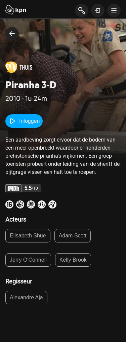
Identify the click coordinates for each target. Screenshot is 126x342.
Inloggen (24, 121)
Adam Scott (73, 235)
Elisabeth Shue (28, 235)
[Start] (16, 10)
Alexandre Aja (26, 297)
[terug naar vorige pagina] (12, 33)
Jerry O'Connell (28, 260)
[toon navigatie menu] (114, 10)
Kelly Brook (73, 260)
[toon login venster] (97, 10)
